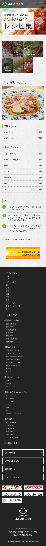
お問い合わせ (9, 453)
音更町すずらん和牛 (14, 306)
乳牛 (7, 309)
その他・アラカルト (14, 414)
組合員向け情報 (10, 443)
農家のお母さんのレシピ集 (15, 392)
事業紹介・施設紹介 (12, 320)
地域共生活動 (9, 347)
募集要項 (9, 431)
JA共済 (9, 384)
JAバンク (9, 381)
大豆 (7, 279)
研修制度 (9, 434)
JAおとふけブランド (12, 273)
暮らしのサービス (11, 377)
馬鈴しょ (9, 285)
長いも (8, 411)
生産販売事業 (11, 330)
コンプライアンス (11, 477)
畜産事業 (9, 333)
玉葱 (7, 297)
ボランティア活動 (13, 360)
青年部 (8, 369)
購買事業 (9, 327)
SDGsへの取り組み (13, 351)
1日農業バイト (11, 366)
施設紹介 (9, 342)
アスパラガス (11, 303)
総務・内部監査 (12, 339)
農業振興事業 (11, 324)
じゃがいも (10, 399)
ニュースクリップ (13, 354)
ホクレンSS (10, 387)
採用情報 (8, 419)
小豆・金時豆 (11, 282)
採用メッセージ (12, 422)
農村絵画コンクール (14, 363)
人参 (7, 288)
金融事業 (9, 336)
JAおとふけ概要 (11, 315)
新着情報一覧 (9, 469)
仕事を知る (10, 428)
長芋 (7, 291)
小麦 (7, 276)
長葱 (7, 300)
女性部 (8, 372)
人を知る (9, 425)
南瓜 (7, 294)
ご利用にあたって (11, 461)
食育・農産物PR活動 (14, 357)
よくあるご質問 (12, 437)
